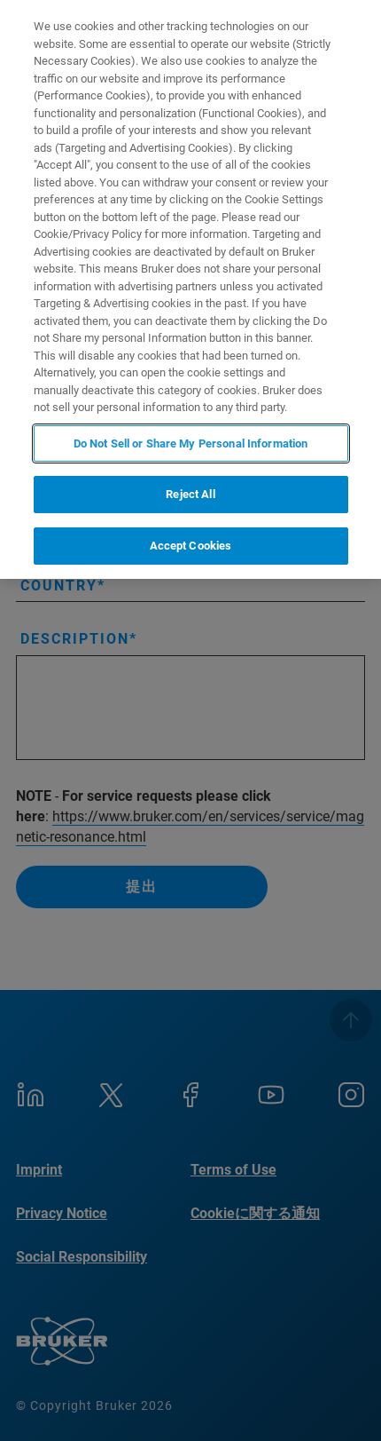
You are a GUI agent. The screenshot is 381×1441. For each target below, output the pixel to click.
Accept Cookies (191, 545)
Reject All (190, 494)
